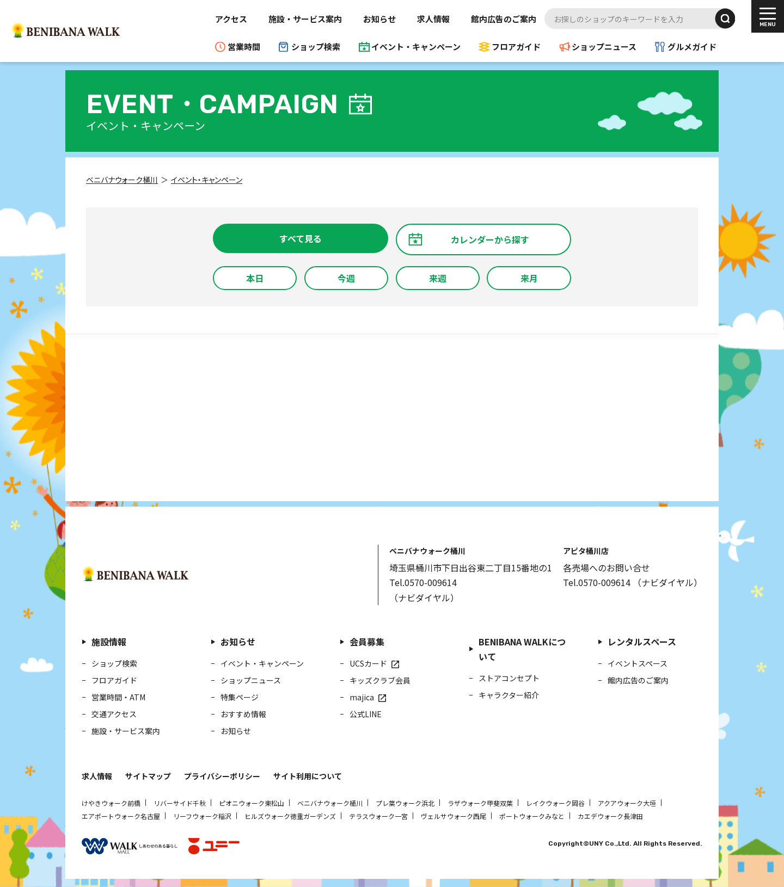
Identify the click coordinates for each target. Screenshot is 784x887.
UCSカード (368, 663)
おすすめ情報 (243, 714)
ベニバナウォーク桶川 (330, 803)
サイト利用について (307, 776)
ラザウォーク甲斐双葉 (480, 803)
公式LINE (366, 714)
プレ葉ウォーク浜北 (405, 803)
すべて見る (300, 238)
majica (362, 697)
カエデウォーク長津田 (610, 816)
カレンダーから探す (490, 239)
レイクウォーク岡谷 (555, 803)
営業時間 (244, 46)
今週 (346, 278)
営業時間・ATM (118, 697)
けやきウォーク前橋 (111, 803)
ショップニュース (604, 46)
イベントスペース (637, 663)
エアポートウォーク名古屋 (121, 816)
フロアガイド (516, 46)
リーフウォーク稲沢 (202, 816)
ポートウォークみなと (532, 816)
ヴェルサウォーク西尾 (453, 816)
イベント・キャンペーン (416, 46)
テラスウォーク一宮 (378, 816)
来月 (529, 278)
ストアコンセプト (509, 678)
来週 (437, 278)
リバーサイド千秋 (180, 803)
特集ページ (239, 697)
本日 (255, 278)
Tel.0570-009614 (423, 582)
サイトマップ (148, 776)
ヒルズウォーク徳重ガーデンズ (290, 816)
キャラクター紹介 (509, 694)
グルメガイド (691, 46)
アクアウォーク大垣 (627, 803)
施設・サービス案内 (305, 18)
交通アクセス (114, 714)
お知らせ (379, 18)
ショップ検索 (315, 46)
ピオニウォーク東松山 (251, 803)
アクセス (231, 18)
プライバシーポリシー (222, 776)
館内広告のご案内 (503, 18)
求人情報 (433, 18)
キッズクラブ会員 (380, 680)
